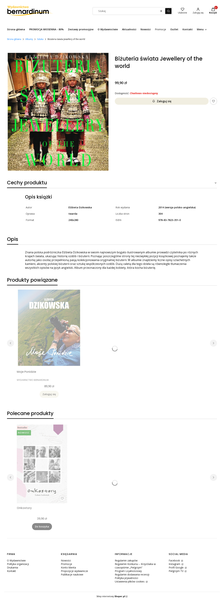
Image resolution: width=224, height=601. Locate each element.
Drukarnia (12, 567)
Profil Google (176, 567)
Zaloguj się (161, 101)
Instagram (175, 564)
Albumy (29, 39)
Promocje (66, 564)
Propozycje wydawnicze (74, 571)
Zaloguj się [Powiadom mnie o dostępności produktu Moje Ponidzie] (49, 394)
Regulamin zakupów (126, 560)
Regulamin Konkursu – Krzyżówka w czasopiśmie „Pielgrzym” (135, 565)
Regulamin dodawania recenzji (132, 574)
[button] (168, 11)
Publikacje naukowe (72, 574)
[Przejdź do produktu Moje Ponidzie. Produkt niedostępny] (49, 327)
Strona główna (14, 39)
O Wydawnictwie (16, 560)
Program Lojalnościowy (128, 571)
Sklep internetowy (110, 596)
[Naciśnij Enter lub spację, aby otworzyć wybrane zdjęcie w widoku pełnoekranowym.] (58, 112)
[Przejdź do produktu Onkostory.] (42, 464)
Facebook (175, 560)
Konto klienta (68, 567)
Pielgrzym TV (176, 571)
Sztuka (40, 39)
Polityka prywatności (126, 578)
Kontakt (11, 571)
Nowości (66, 560)
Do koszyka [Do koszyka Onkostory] (42, 526)
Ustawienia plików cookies (130, 581)
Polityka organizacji (18, 564)
